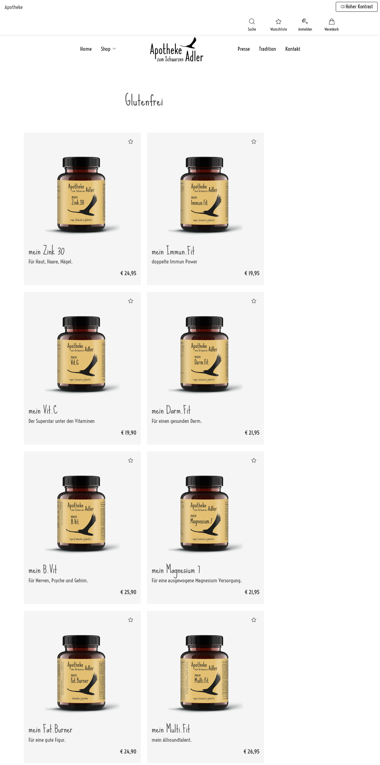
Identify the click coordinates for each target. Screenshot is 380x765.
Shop (109, 46)
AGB (227, 675)
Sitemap (169, 685)
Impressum (234, 655)
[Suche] (242, 25)
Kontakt (292, 46)
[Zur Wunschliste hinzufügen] (122, 141)
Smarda (87, 752)
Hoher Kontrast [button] (356, 7)
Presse (244, 46)
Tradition (267, 46)
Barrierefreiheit (176, 695)
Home (86, 46)
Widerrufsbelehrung (180, 675)
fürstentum (120, 752)
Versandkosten (175, 655)
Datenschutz (235, 664)
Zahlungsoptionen (178, 664)
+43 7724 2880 (58, 675)
